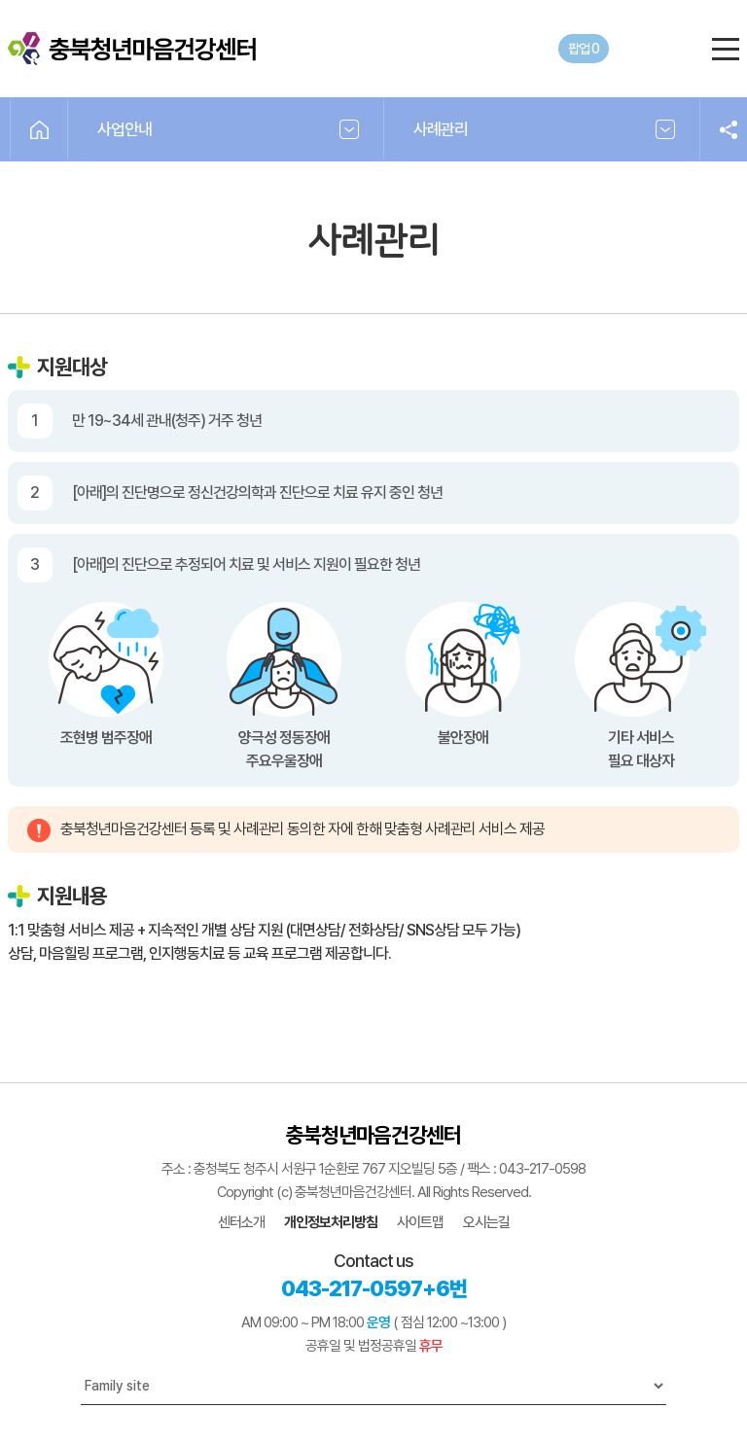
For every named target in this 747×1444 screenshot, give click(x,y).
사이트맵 (420, 1222)
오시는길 (486, 1222)
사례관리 (440, 129)
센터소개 (241, 1222)
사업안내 (124, 129)
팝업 (583, 48)
